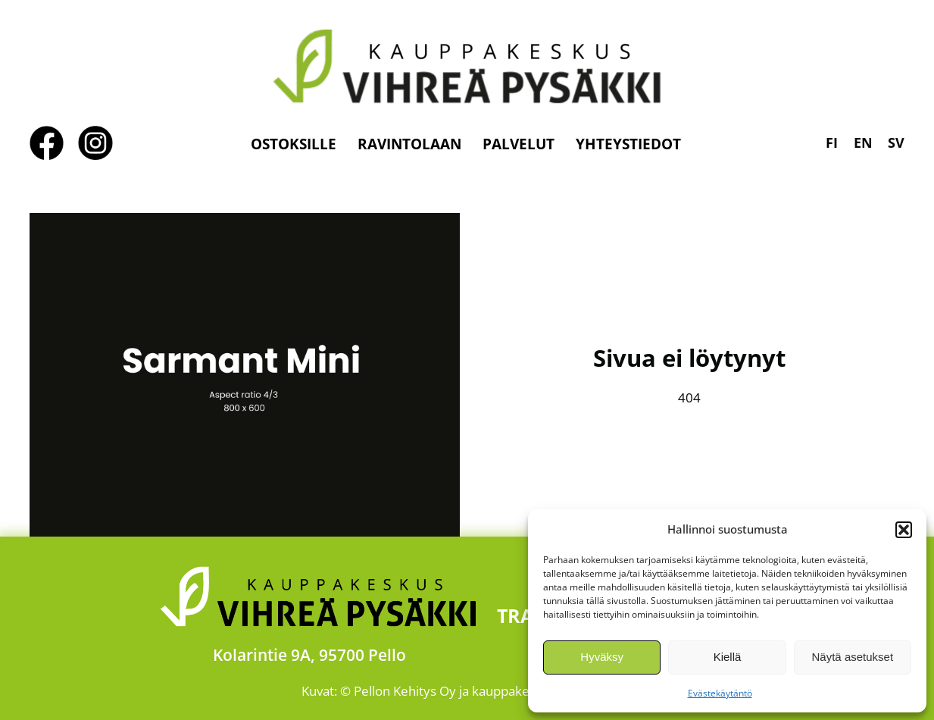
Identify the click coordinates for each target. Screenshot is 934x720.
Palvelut (518, 143)
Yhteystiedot (628, 143)
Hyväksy (601, 656)
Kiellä (728, 656)
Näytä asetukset (853, 656)
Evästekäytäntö (720, 693)
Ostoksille (293, 143)
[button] (903, 529)
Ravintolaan (409, 143)
